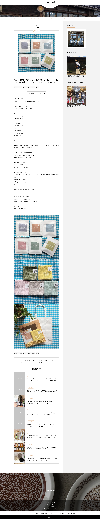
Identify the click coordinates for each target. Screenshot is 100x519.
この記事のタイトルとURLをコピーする (37, 93)
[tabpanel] (76, 39)
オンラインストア (52, 513)
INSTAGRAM (36, 30)
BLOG (30, 513)
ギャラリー (36, 513)
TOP (26, 513)
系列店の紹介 (61, 513)
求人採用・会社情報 (71, 513)
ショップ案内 (44, 513)
